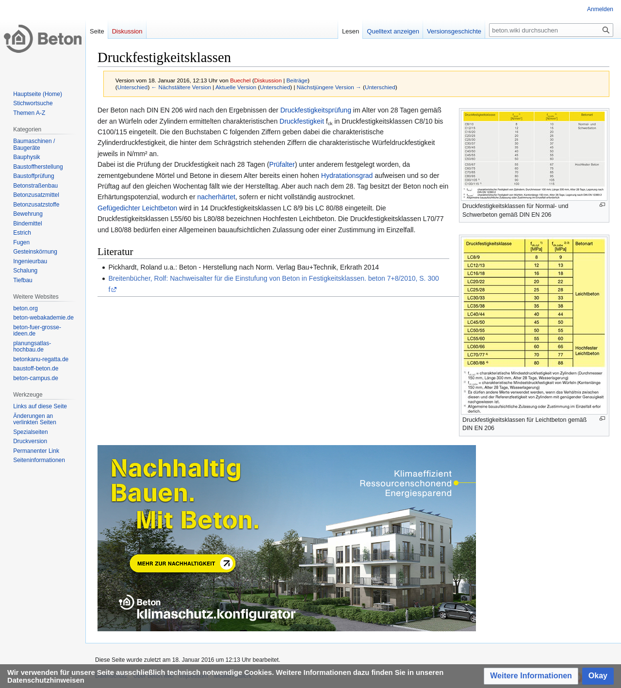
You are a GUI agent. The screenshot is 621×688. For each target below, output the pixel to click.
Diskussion (268, 80)
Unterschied (132, 87)
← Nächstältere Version (181, 87)
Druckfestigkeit (301, 121)
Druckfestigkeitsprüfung (315, 110)
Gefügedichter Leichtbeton (137, 208)
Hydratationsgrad (347, 175)
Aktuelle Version (235, 87)
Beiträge (297, 80)
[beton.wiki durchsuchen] (551, 30)
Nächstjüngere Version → (329, 87)
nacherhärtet (216, 197)
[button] (531, 676)
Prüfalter (282, 164)
